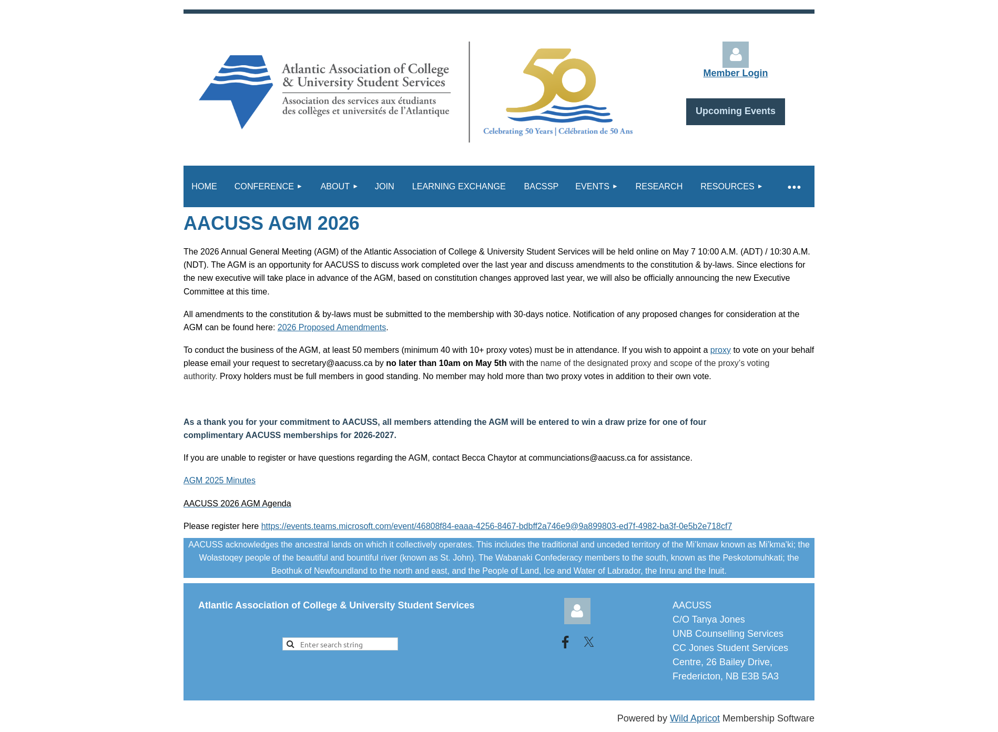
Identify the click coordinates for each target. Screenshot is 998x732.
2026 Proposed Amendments (332, 327)
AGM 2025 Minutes (220, 480)
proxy (720, 349)
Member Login (735, 73)
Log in (735, 55)
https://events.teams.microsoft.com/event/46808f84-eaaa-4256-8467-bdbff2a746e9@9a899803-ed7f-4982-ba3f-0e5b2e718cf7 (496, 526)
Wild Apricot (695, 718)
